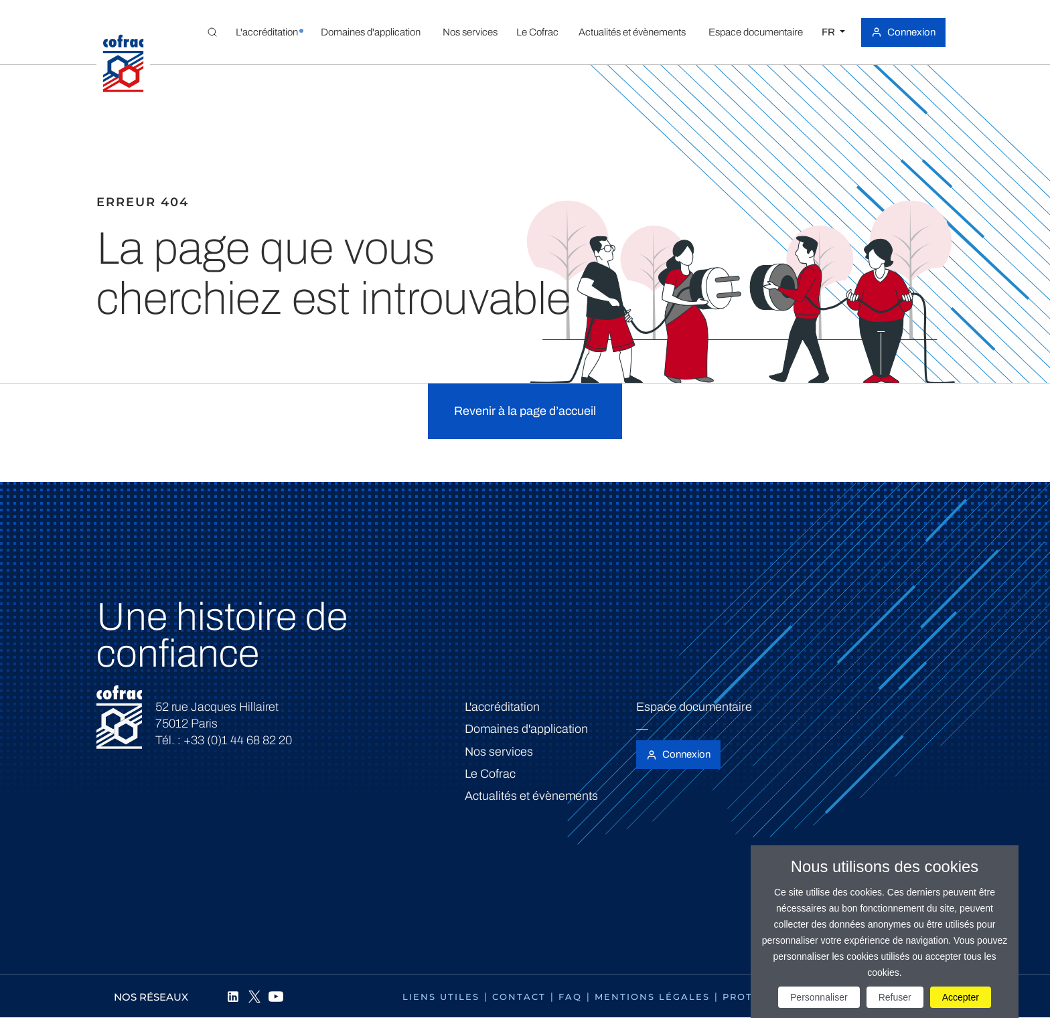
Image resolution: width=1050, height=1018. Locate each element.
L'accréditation (502, 706)
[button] (266, 32)
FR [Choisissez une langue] (829, 32)
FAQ (570, 996)
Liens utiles (440, 996)
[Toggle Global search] (212, 32)
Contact (519, 996)
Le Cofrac (490, 773)
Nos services (499, 751)
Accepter (960, 997)
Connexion (911, 32)
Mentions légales (652, 996)
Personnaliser (819, 997)
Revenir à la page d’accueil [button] (525, 411)
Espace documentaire (694, 706)
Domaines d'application (526, 729)
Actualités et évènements (531, 795)
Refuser (895, 997)
